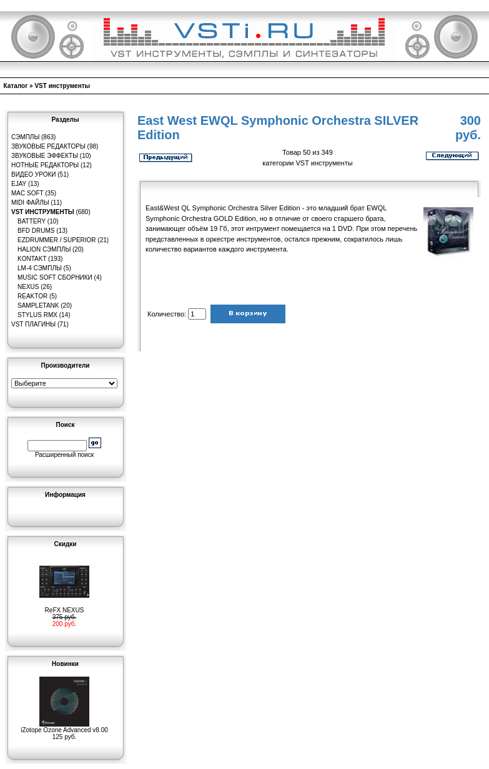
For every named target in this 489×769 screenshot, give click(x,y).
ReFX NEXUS (64, 607)
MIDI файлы (30, 202)
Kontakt (31, 258)
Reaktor (32, 296)
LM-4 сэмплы (39, 268)
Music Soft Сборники (54, 277)
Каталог (16, 85)
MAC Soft (27, 193)
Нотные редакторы (45, 165)
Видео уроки (33, 174)
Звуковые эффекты (44, 155)
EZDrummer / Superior (56, 240)
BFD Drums (35, 230)
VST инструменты (62, 85)
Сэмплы (25, 137)
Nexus (28, 286)
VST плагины (33, 324)
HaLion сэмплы (44, 249)
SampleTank (38, 305)
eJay (18, 183)
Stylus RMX (37, 314)
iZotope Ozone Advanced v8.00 (64, 727)
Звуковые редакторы (48, 146)
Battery (31, 221)
